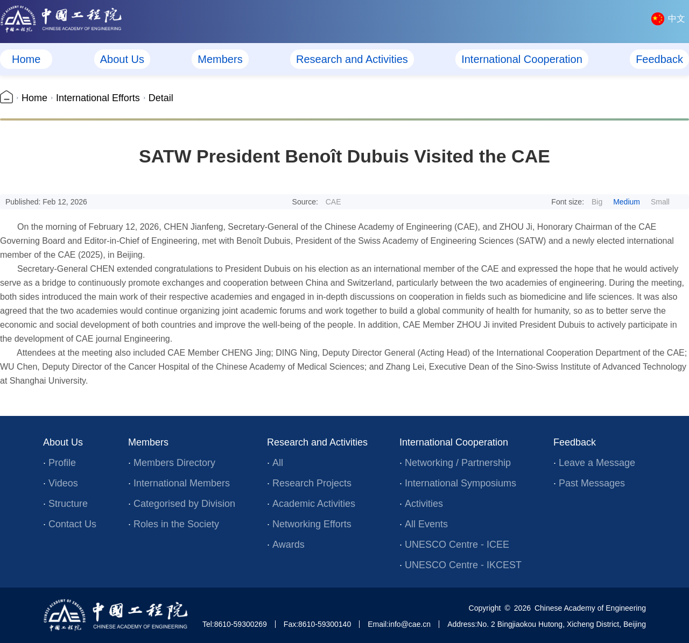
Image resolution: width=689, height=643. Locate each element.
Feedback (659, 59)
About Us (122, 59)
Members (220, 59)
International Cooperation (521, 59)
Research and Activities (352, 59)
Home (26, 59)
